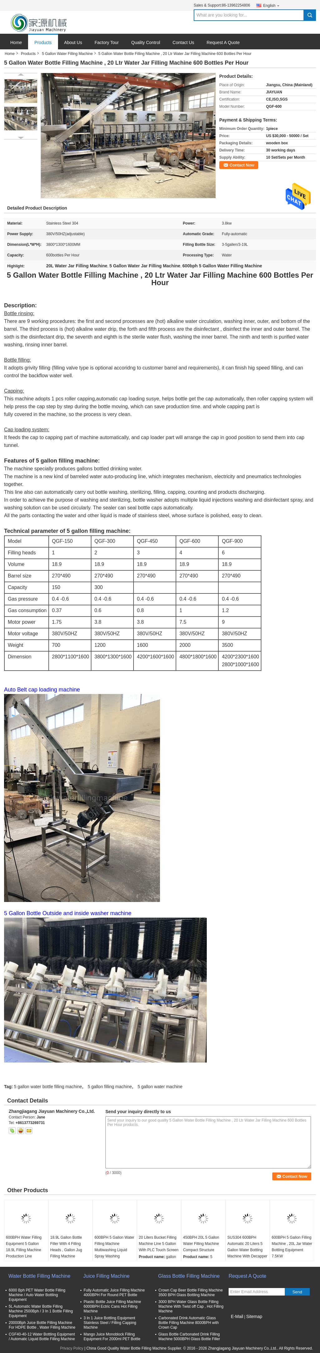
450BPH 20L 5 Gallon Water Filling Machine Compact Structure (201, 1243)
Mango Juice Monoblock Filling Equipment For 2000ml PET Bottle (112, 1336)
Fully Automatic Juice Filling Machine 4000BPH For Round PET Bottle (114, 1292)
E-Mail (237, 1316)
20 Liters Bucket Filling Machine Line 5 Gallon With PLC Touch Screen (158, 1243)
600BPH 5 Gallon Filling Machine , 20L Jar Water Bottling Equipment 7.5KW (292, 1246)
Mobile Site (238, 1324)
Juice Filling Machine (106, 1276)
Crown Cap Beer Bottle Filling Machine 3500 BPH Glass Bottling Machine (190, 1292)
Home (16, 42)
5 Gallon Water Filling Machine (67, 54)
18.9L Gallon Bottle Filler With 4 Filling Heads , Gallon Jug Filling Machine (66, 1246)
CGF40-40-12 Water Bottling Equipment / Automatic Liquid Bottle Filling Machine (42, 1336)
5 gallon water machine (160, 1086)
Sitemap (254, 1316)
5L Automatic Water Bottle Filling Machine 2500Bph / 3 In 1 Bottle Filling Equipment (41, 1311)
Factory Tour (107, 42)
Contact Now (242, 165)
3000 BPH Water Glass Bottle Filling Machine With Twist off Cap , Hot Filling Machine (190, 1306)
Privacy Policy (71, 1348)
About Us (73, 42)
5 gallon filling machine (110, 1086)
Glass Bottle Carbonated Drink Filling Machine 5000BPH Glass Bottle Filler (189, 1336)
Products (42, 42)
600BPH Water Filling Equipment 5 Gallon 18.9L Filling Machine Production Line (23, 1246)
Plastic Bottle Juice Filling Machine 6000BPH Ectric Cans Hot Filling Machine (112, 1306)
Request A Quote (223, 42)
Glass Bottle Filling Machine (189, 1276)
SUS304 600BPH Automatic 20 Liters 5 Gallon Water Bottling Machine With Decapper (247, 1246)
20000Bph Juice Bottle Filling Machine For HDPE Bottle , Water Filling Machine (42, 1325)
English (271, 5)
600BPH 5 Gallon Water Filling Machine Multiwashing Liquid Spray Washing (114, 1246)
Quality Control (145, 42)
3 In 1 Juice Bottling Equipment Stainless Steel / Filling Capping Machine (110, 1323)
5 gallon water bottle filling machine (48, 1086)
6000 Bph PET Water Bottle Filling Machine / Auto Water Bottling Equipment (37, 1295)
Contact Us (183, 42)
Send (297, 1292)
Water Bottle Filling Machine (39, 1276)
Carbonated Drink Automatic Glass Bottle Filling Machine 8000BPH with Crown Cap (188, 1323)
